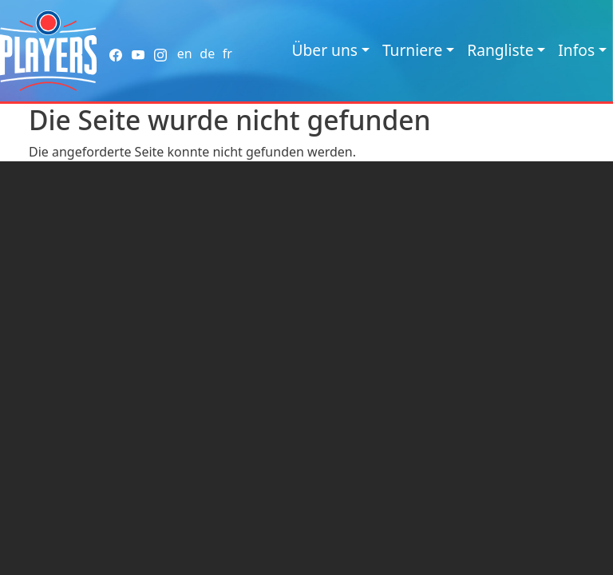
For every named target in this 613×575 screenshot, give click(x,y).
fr (227, 53)
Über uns (325, 50)
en (184, 53)
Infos (576, 50)
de (207, 53)
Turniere (412, 50)
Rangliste (500, 50)
